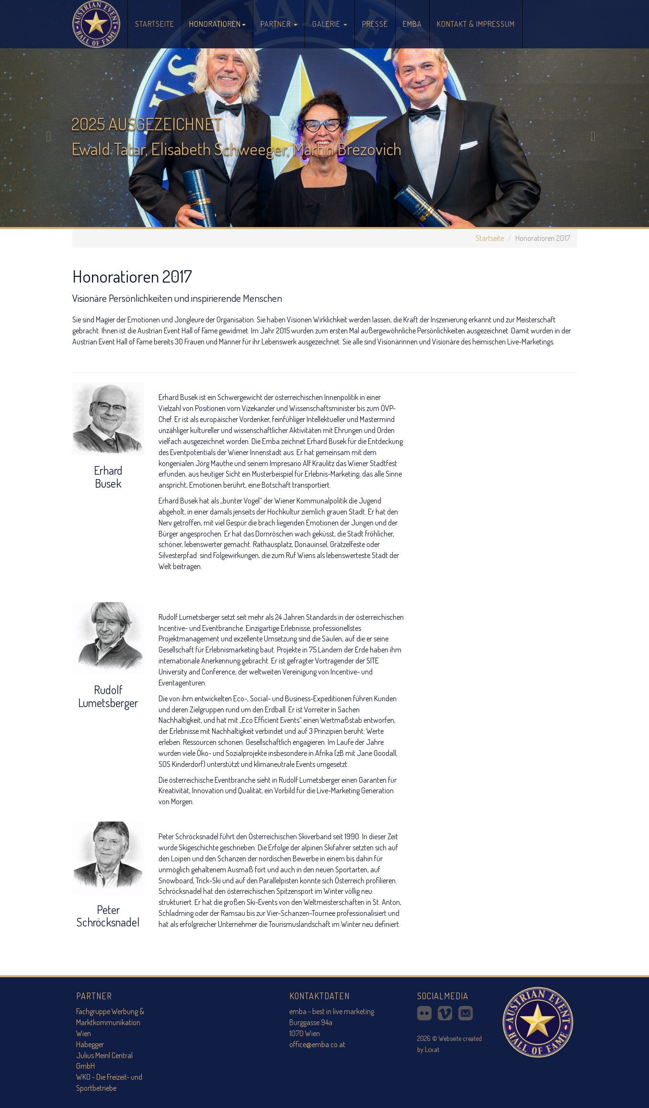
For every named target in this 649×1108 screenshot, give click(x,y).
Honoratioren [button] (217, 24)
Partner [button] (279, 24)
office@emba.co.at (317, 1044)
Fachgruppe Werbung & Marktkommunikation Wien (110, 1022)
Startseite (158, 18)
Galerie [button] (329, 24)
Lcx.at (432, 1049)
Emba (412, 24)
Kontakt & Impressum (476, 24)
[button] (48, 113)
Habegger (90, 1044)
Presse (375, 24)
